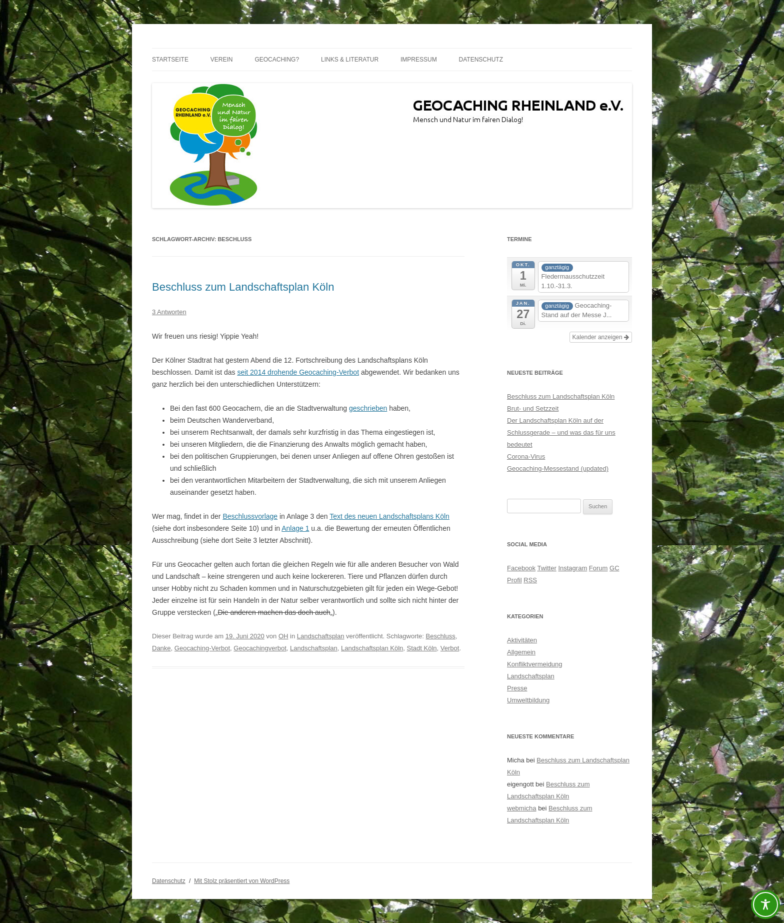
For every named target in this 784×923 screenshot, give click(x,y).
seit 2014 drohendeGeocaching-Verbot (298, 372)
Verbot (450, 648)
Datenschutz (481, 59)
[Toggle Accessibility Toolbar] (765, 904)
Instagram (572, 568)
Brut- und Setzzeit (532, 408)
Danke (161, 648)
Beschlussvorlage (250, 516)
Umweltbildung (528, 700)
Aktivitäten (522, 640)
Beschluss (441, 636)
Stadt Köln (422, 648)
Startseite (170, 59)
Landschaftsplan (320, 636)
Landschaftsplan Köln (372, 648)
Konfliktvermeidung (534, 664)
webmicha (521, 808)
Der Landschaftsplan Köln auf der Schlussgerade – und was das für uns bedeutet (561, 432)
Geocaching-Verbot (202, 648)
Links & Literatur (349, 59)
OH (283, 636)
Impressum (418, 59)
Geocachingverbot (260, 648)
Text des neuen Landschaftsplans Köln (390, 516)
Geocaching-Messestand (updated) (557, 468)
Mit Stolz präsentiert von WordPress (242, 880)
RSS (530, 580)
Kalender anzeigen (600, 337)
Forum (598, 568)
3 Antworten (169, 312)
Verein (221, 59)
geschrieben (368, 408)
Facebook (521, 568)
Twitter (546, 568)
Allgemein (521, 652)
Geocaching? (276, 59)
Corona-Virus (526, 456)
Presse (517, 688)
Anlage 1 (295, 528)
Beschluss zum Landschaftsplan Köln (243, 287)
